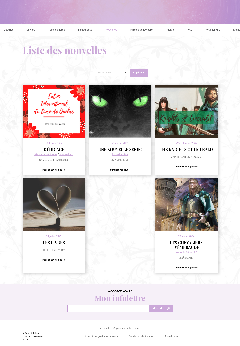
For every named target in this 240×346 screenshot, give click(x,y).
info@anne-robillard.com (125, 328)
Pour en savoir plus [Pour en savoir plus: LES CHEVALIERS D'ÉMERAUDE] (185, 267)
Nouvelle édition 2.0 (186, 252)
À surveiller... (66, 154)
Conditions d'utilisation (141, 336)
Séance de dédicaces (45, 154)
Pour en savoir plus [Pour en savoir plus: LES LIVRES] (52, 260)
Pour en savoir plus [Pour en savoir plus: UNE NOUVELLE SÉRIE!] (119, 169)
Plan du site (171, 336)
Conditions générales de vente (101, 336)
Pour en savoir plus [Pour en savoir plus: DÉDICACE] (52, 169)
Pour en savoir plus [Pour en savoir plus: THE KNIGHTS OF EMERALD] (185, 166)
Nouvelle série (120, 154)
